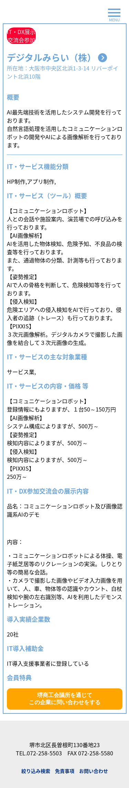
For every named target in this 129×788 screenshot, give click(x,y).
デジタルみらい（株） (57, 57)
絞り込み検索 (35, 770)
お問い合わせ (93, 770)
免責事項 (64, 770)
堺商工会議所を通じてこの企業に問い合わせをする (64, 698)
